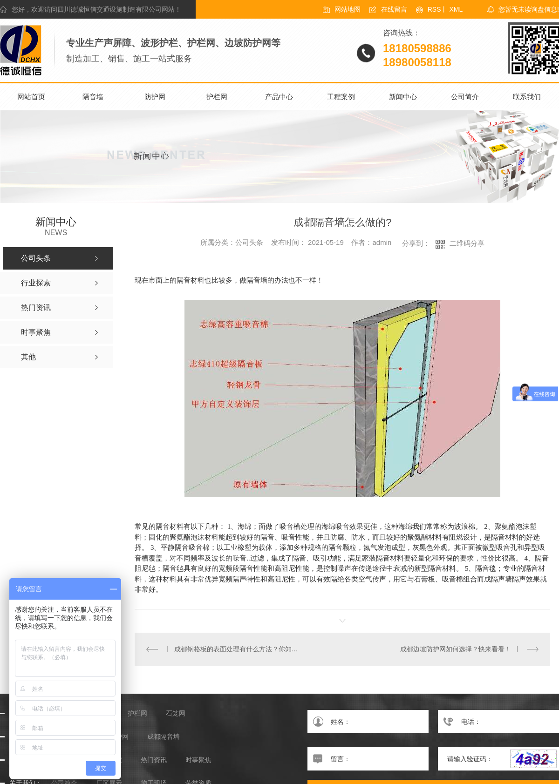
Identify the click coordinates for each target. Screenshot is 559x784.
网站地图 (347, 9)
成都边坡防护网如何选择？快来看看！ (455, 648)
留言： (368, 758)
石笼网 (175, 713)
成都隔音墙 (163, 736)
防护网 (154, 97)
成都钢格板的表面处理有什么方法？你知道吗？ (238, 648)
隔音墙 (92, 97)
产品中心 (279, 97)
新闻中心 (403, 97)
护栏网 (216, 97)
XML (456, 9)
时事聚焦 (198, 759)
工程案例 (341, 97)
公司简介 (465, 97)
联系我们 (527, 97)
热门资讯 (154, 759)
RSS (434, 9)
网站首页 (31, 97)
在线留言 (394, 9)
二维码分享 (467, 243)
